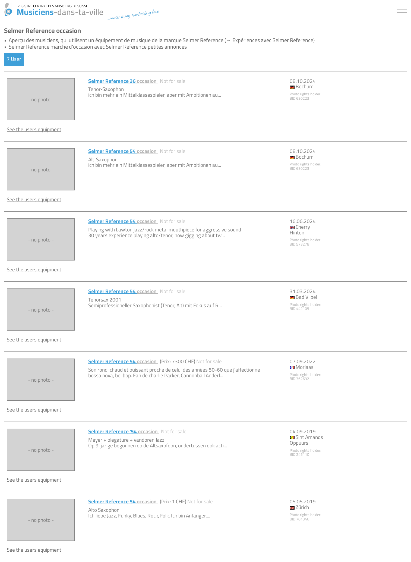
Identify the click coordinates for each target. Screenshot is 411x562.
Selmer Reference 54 (123, 151)
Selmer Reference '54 (123, 431)
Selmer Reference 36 (123, 81)
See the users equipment (34, 129)
